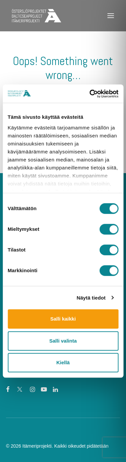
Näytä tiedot (91, 298)
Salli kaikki (63, 319)
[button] (110, 15)
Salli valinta (63, 341)
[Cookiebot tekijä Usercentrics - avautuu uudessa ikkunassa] (90, 93)
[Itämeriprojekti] (36, 15)
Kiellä (62, 362)
